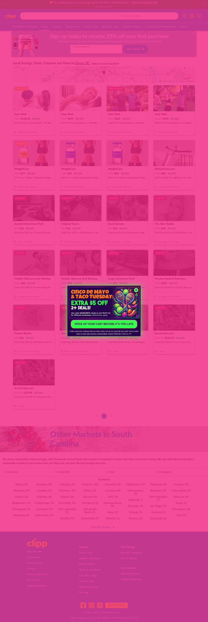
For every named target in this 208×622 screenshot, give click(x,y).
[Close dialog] (136, 290)
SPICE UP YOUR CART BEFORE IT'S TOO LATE (104, 324)
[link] (104, 302)
